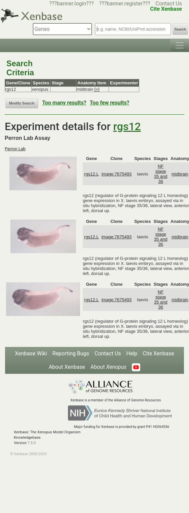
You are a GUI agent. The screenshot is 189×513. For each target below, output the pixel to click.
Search (180, 29)
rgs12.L (91, 173)
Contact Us (168, 3)
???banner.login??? (71, 3)
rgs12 (127, 126)
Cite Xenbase (158, 353)
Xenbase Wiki (31, 353)
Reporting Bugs (70, 353)
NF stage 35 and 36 (160, 174)
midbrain (180, 173)
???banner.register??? (124, 3)
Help (132, 353)
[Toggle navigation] (179, 45)
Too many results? (64, 103)
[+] (97, 89)
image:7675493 (117, 173)
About (108, 367)
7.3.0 (32, 443)
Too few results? (109, 103)
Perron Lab (15, 148)
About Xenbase (67, 367)
